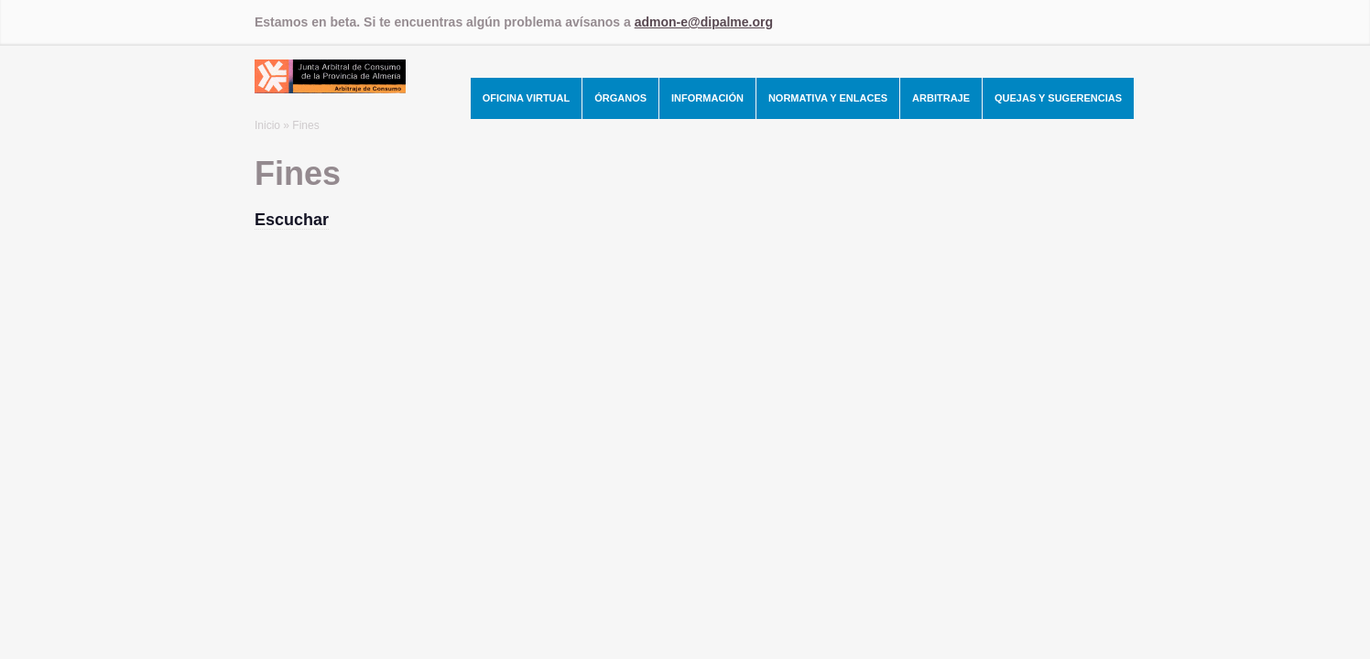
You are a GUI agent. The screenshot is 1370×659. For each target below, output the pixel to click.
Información (707, 97)
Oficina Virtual (527, 97)
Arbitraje (941, 97)
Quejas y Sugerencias (1058, 97)
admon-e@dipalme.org (704, 22)
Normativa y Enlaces (827, 97)
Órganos (620, 97)
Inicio (267, 125)
